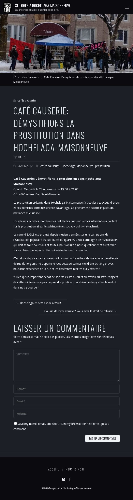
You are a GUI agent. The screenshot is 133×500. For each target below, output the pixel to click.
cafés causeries (30, 77)
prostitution (102, 166)
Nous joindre (75, 469)
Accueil (53, 469)
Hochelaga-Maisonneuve (77, 166)
